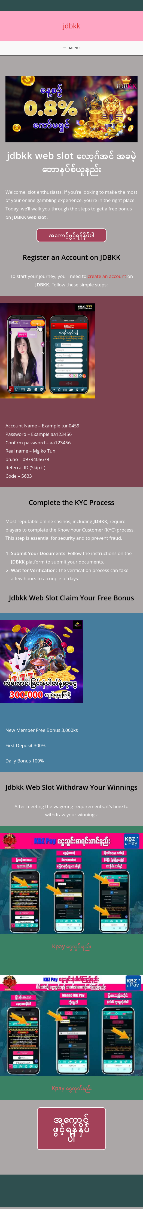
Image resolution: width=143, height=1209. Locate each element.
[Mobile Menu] (71, 49)
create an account (107, 278)
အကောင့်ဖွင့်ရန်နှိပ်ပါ (71, 237)
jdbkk (71, 25)
